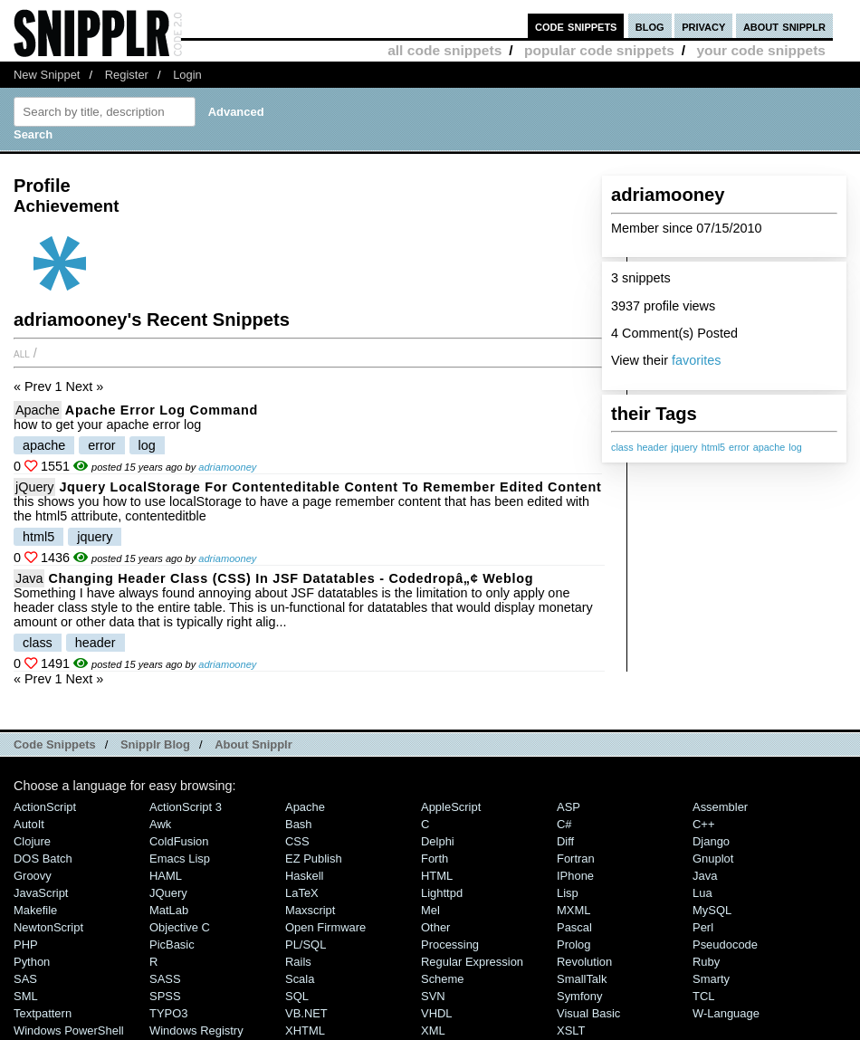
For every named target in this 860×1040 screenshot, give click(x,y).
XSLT (571, 1030)
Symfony (579, 996)
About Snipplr (253, 744)
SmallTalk (582, 979)
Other (435, 927)
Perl (703, 927)
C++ (703, 824)
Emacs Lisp (179, 858)
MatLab (168, 910)
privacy (703, 25)
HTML (437, 876)
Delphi (437, 841)
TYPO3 (168, 1013)
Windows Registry (196, 1030)
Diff (565, 841)
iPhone (575, 876)
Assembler (720, 807)
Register (126, 74)
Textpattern (43, 1013)
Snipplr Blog (155, 744)
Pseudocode (725, 944)
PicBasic (172, 944)
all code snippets (444, 50)
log (794, 447)
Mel (430, 910)
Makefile (35, 910)
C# (564, 824)
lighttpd (442, 893)
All (22, 353)
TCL (703, 996)
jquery (684, 447)
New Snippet (47, 74)
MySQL (712, 910)
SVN (433, 996)
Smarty (711, 979)
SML (26, 996)
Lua (702, 893)
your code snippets (761, 50)
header (652, 447)
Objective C (179, 927)
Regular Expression (472, 961)
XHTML (305, 1030)
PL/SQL (305, 944)
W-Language (726, 1013)
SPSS (165, 996)
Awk (160, 824)
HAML (165, 876)
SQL (297, 996)
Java (29, 578)
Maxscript (310, 910)
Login (187, 74)
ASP (568, 807)
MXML (573, 910)
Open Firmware (325, 927)
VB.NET (306, 1013)
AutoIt (29, 824)
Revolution (584, 961)
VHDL (437, 1013)
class (622, 447)
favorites (696, 360)
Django (711, 841)
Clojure (32, 841)
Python (32, 961)
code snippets (576, 25)
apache (769, 447)
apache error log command (161, 410)
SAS (25, 979)
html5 (713, 447)
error (739, 447)
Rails (298, 961)
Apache (37, 410)
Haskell (304, 876)
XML (433, 1030)
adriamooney (227, 467)
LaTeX (302, 893)
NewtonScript (48, 927)
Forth (434, 858)
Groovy (33, 876)
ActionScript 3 (185, 807)
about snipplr (784, 25)
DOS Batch (43, 858)
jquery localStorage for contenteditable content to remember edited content (330, 487)
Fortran (576, 858)
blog (649, 25)
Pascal (574, 927)
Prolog (573, 944)
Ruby (706, 961)
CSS (297, 841)
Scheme (442, 979)
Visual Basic (588, 1013)
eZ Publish (313, 858)
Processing (450, 944)
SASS (165, 979)
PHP (26, 944)
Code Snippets (55, 744)
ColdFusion (179, 841)
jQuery (34, 487)
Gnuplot (713, 858)
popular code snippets (599, 50)
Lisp (567, 893)
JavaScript (41, 893)
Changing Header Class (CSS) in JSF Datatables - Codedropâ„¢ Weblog (290, 578)
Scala (299, 979)
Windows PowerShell (69, 1030)
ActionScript (45, 807)
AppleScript (451, 807)
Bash (298, 824)
